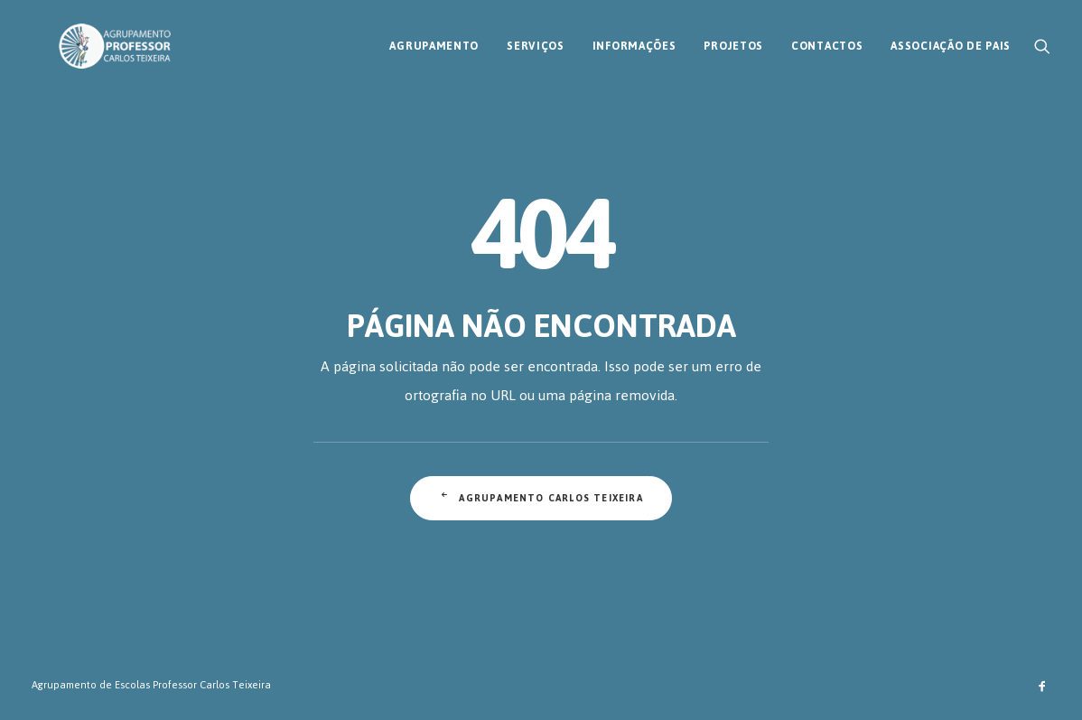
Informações (634, 39)
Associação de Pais (951, 39)
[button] (1042, 39)
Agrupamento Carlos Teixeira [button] (541, 498)
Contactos (827, 39)
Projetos (733, 39)
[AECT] (88, 38)
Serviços (535, 39)
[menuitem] (434, 39)
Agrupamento (434, 39)
